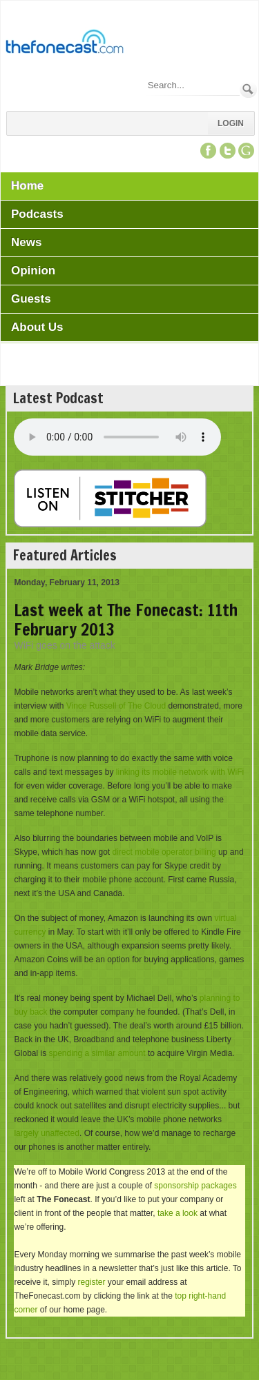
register (91, 1282)
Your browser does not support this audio (117, 437)
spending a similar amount (96, 1053)
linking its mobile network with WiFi (180, 772)
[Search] (193, 85)
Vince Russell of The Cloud (116, 706)
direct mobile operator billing (164, 852)
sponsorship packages (195, 1185)
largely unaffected (46, 1133)
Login (231, 123)
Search (248, 89)
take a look (177, 1213)
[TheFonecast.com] (64, 44)
